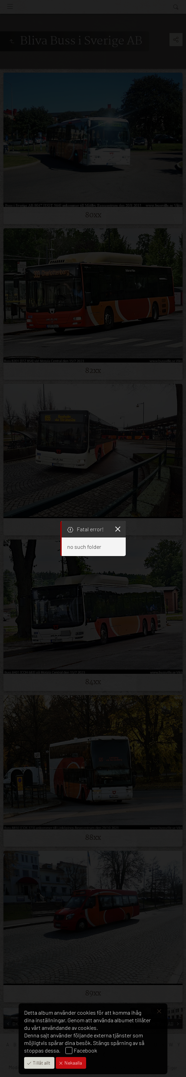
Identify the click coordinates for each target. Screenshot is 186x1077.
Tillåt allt (41, 1063)
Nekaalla (72, 1063)
